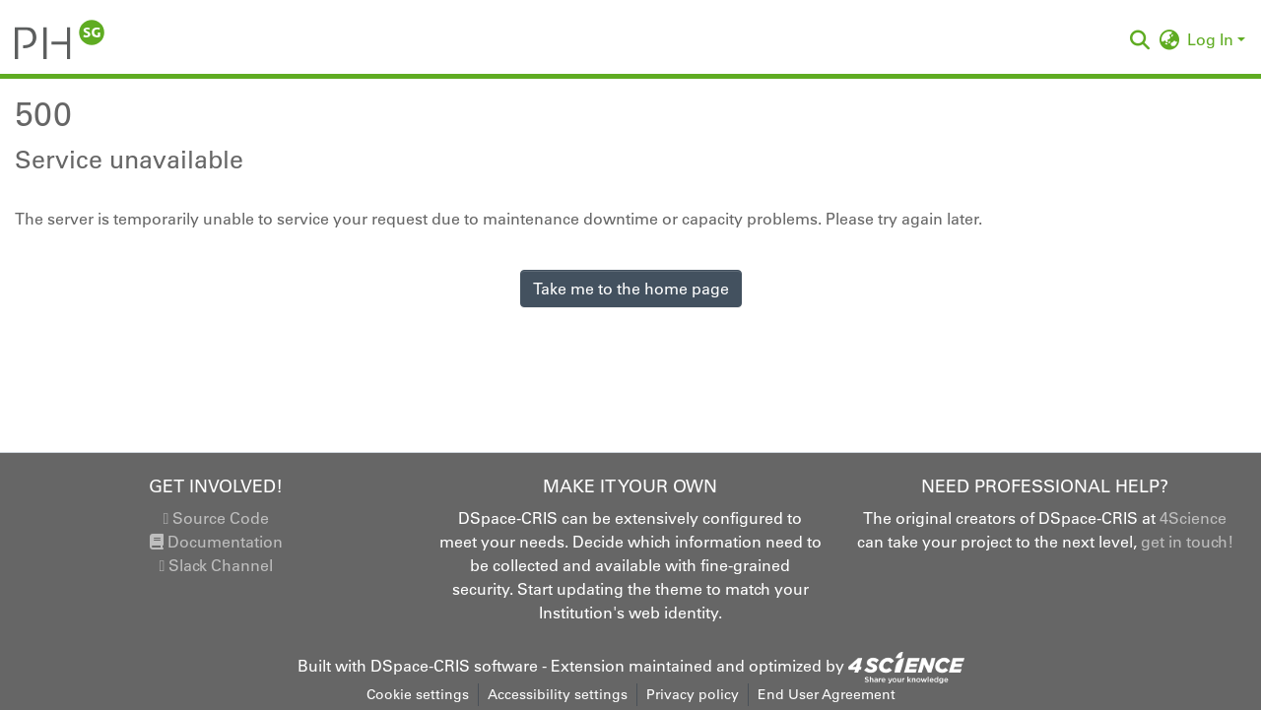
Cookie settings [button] (417, 694)
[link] (906, 666)
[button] (59, 39)
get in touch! (1187, 541)
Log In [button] (1212, 39)
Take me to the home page (631, 288)
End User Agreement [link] (827, 694)
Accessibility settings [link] (558, 694)
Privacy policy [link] (692, 694)
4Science (1193, 518)
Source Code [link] (216, 518)
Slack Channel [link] (216, 565)
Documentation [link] (216, 541)
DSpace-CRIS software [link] (454, 666)
